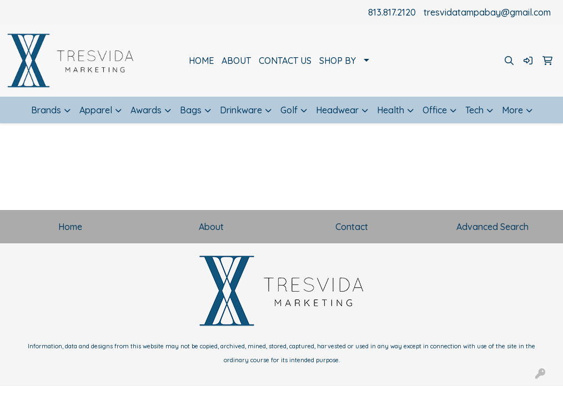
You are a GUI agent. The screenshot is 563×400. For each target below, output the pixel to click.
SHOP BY (337, 60)
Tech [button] (474, 110)
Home (70, 226)
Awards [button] (146, 110)
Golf (289, 110)
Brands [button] (46, 110)
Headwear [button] (337, 110)
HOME (201, 60)
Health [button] (390, 110)
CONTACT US (285, 60)
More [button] (512, 110)
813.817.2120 (392, 12)
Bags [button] (191, 110)
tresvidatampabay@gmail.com (487, 12)
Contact (351, 226)
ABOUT (236, 60)
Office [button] (435, 110)
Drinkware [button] (241, 110)
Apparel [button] (95, 110)
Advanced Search (492, 226)
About (211, 226)
